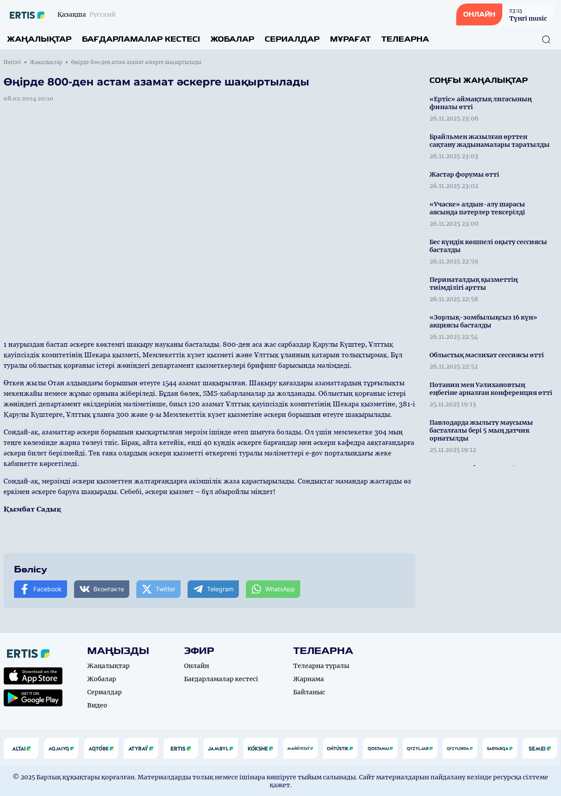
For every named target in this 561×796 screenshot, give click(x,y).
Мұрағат (350, 39)
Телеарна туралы (321, 666)
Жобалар (232, 39)
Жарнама (308, 679)
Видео (97, 705)
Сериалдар (292, 39)
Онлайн (196, 666)
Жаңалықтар (39, 39)
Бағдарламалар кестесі (141, 39)
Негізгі (12, 62)
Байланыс (309, 692)
